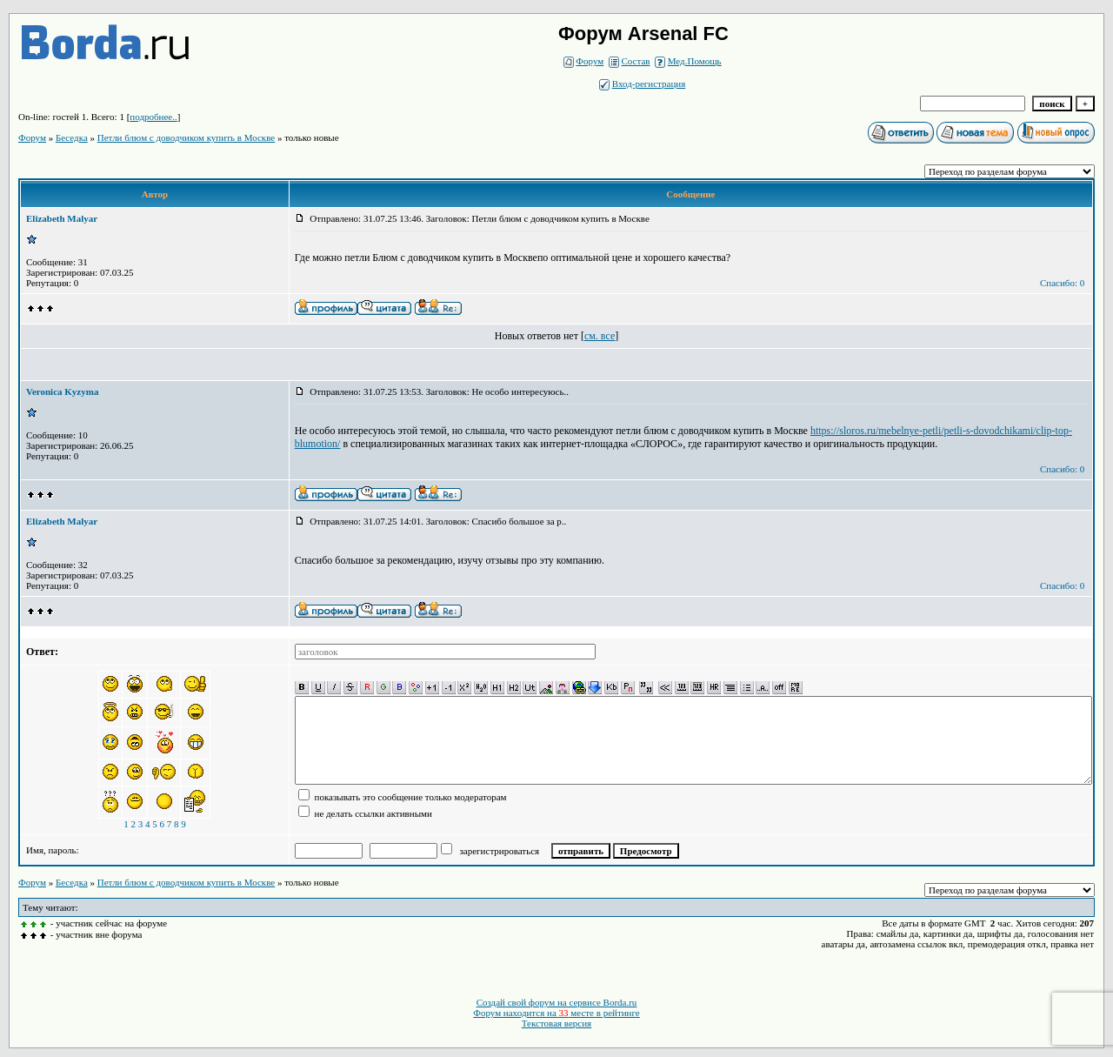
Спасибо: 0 (1062, 283)
